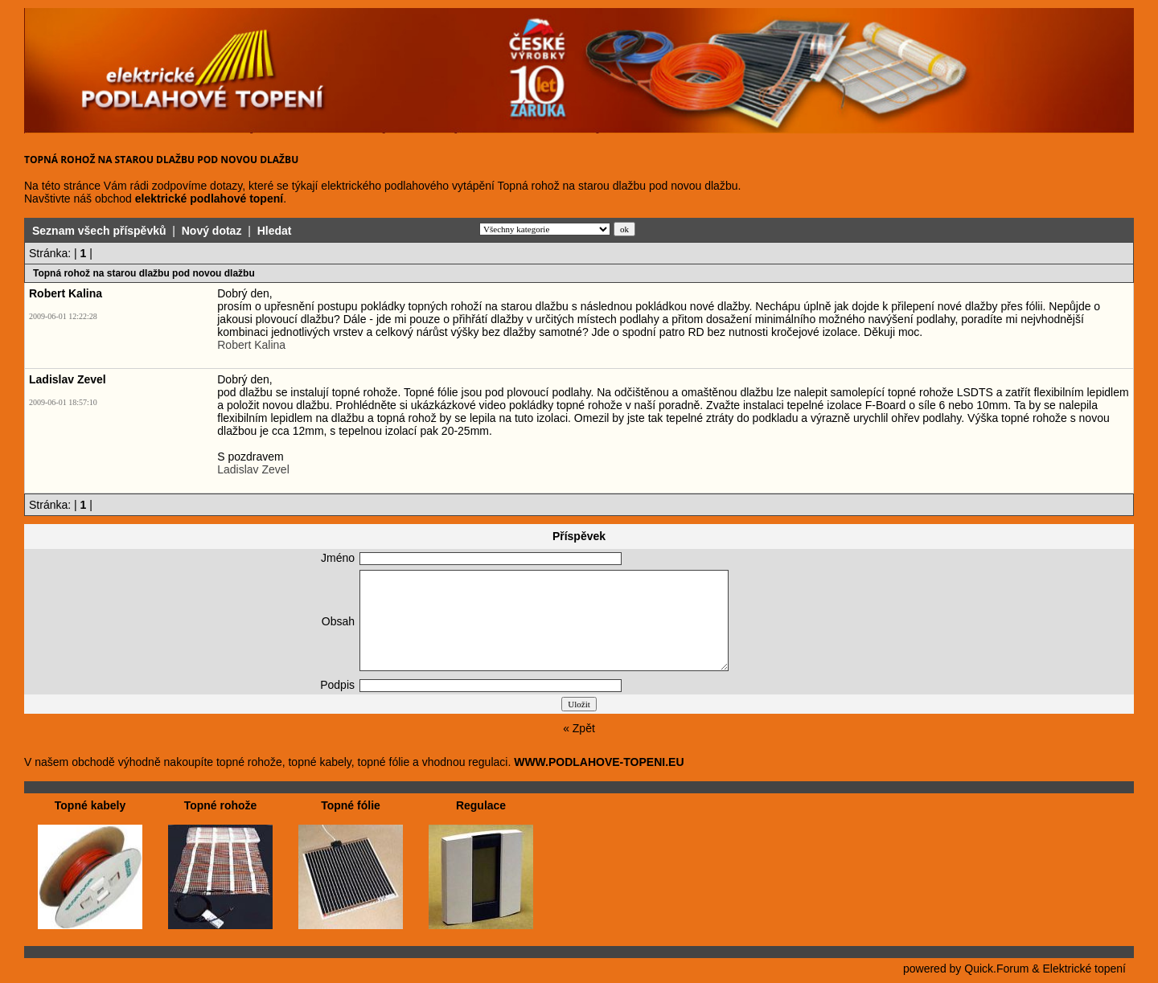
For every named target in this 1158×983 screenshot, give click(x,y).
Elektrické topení (1085, 968)
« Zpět (579, 728)
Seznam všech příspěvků (99, 230)
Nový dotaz (212, 230)
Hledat (274, 230)
